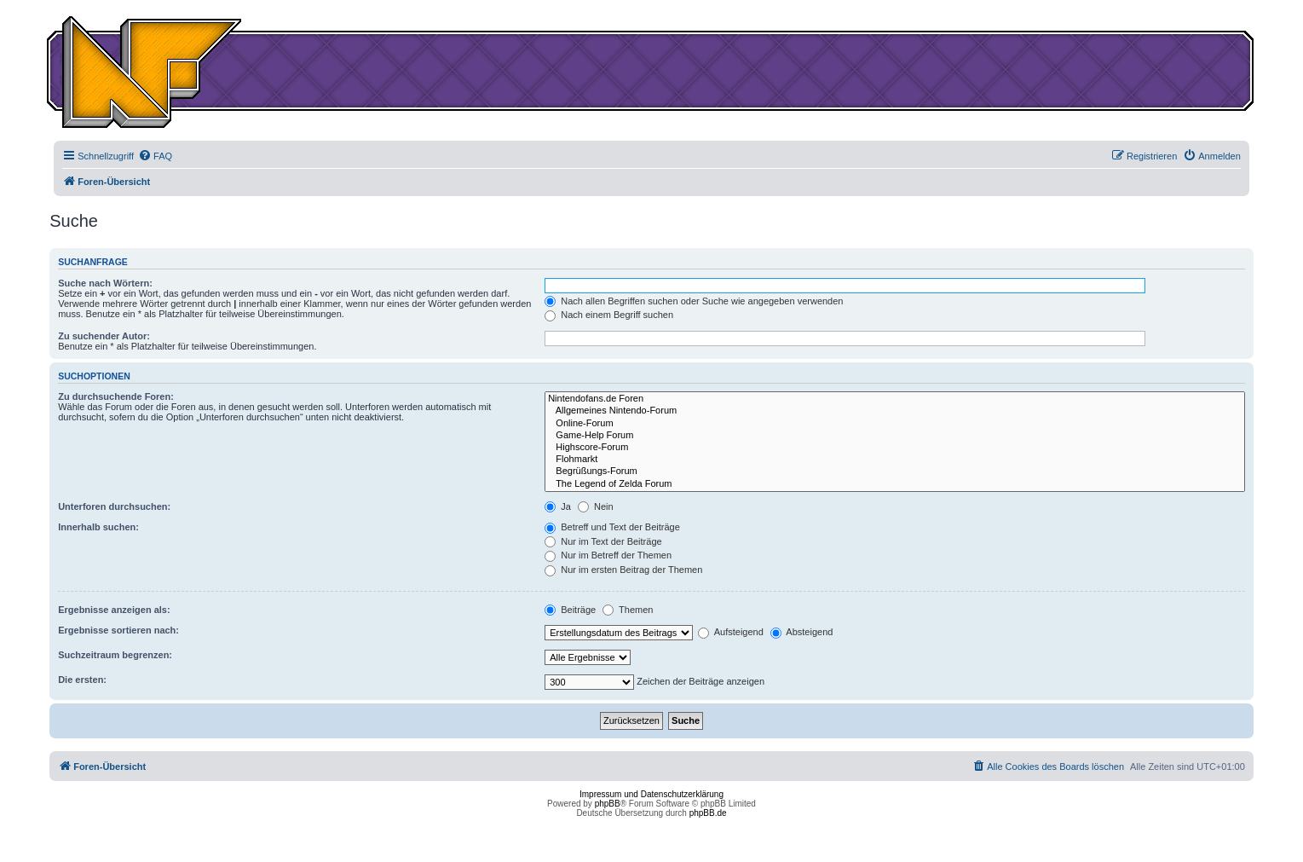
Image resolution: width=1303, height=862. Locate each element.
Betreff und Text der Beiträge (612, 527)
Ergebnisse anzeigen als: (114, 610)
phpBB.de (708, 813)
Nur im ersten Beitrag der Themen (623, 569)
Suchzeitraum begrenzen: (115, 655)
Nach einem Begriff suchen (609, 315)
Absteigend (801, 632)
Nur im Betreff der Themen (608, 555)
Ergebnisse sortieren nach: (118, 630)
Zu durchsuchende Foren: (116, 396)
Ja (558, 506)
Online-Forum (894, 424)
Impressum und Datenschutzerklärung (651, 794)
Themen (627, 610)
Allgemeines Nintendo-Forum (894, 411)
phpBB (607, 803)
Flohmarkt (894, 460)
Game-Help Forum (894, 436)
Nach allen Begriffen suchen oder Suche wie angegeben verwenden (694, 301)
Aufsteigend (731, 632)
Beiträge (570, 610)
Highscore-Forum (894, 448)
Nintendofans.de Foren (894, 399)
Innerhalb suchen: (98, 527)
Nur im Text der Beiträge (603, 541)
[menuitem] (155, 156)
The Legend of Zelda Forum (894, 484)
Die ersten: (82, 679)
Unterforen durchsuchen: (114, 506)
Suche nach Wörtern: (105, 283)
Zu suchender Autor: (104, 336)
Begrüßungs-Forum (894, 471)
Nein (596, 506)
